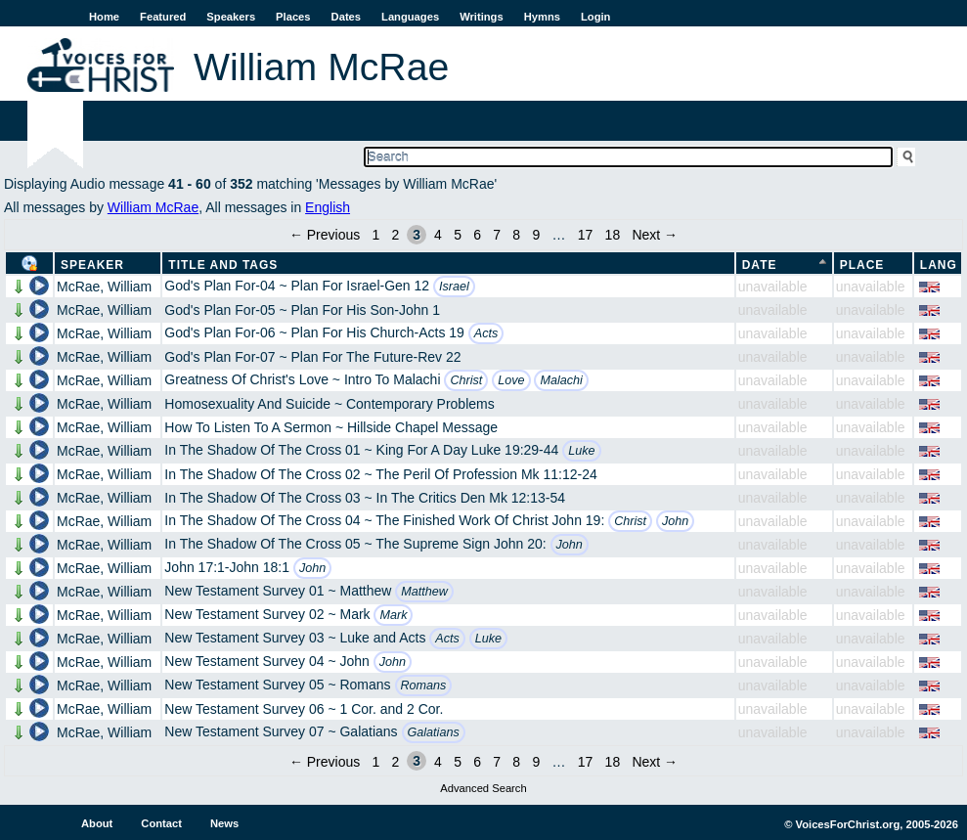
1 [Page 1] (376, 235)
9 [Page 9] (536, 235)
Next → (655, 235)
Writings (482, 16)
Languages (410, 16)
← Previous (324, 235)
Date (759, 265)
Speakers (230, 16)
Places (293, 16)
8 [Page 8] (516, 235)
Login (595, 16)
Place (862, 265)
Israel (454, 286)
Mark (393, 615)
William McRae (153, 207)
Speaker (92, 265)
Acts (486, 333)
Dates (346, 16)
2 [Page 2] (396, 235)
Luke (581, 451)
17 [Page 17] (585, 235)
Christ (466, 380)
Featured (163, 16)
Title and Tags (223, 265)
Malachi (561, 380)
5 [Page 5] (458, 235)
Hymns (542, 16)
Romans (424, 685)
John (675, 521)
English (327, 207)
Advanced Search (483, 788)
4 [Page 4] (438, 235)
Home (104, 16)
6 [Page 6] (477, 235)
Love (511, 380)
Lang (938, 265)
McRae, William (104, 286)
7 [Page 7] (497, 235)
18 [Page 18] (613, 235)
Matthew (424, 591)
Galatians (434, 732)
